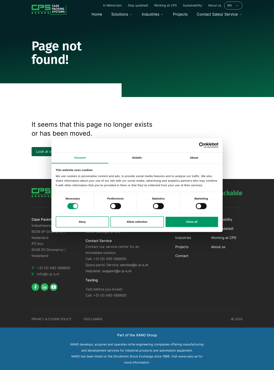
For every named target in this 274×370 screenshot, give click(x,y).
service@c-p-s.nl (134, 265)
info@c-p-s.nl (48, 274)
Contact (181, 256)
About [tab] (194, 157)
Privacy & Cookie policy (52, 319)
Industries (183, 238)
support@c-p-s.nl (116, 271)
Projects (181, 247)
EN (233, 5)
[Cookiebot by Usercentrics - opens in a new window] (201, 145)
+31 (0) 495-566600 (53, 268)
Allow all (192, 222)
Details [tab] (137, 157)
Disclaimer (93, 319)
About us (218, 247)
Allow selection (137, 222)
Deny (82, 222)
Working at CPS (223, 238)
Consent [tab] (80, 157)
